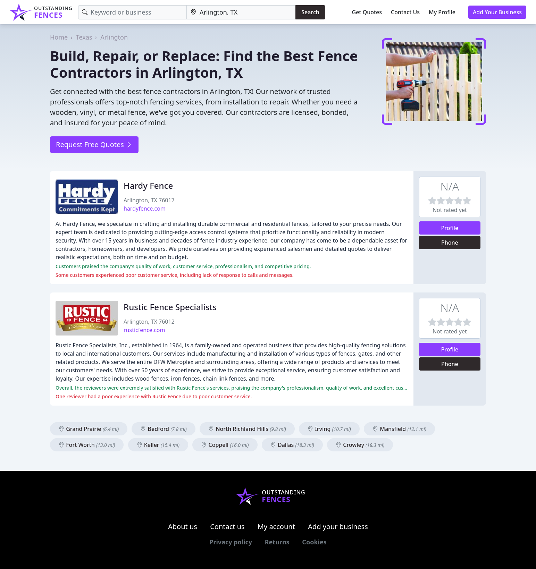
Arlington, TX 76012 (149, 321)
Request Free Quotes (94, 144)
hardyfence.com (145, 208)
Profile (450, 228)
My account (276, 526)
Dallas (292, 445)
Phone (449, 242)
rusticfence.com (144, 330)
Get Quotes (367, 12)
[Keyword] (132, 12)
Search (310, 12)
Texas (84, 37)
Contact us (227, 526)
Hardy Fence (148, 185)
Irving (329, 429)
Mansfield (399, 429)
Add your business (338, 526)
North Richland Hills (247, 429)
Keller (158, 445)
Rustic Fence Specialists (170, 307)
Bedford (163, 429)
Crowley (360, 445)
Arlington (114, 37)
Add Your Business (497, 12)
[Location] (241, 12)
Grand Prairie (89, 429)
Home (59, 37)
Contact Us (405, 12)
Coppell (225, 445)
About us (182, 526)
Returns (277, 542)
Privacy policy (230, 542)
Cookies (314, 542)
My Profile (442, 12)
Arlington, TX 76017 (149, 200)
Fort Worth (87, 445)
